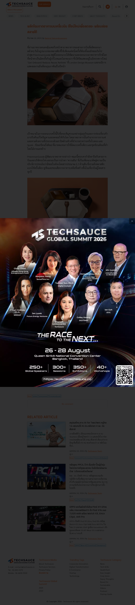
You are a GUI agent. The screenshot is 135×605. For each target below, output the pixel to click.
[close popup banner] (132, 221)
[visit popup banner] (67, 302)
